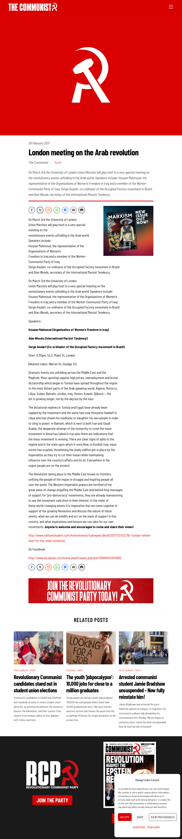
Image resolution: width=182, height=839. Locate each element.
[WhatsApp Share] (56, 210)
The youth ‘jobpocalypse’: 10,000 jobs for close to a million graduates (90, 683)
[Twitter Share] (40, 210)
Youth (57, 162)
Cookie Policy (139, 826)
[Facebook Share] (31, 210)
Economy (71, 670)
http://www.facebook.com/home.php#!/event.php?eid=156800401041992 (74, 558)
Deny (140, 817)
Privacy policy (153, 826)
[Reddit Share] (48, 210)
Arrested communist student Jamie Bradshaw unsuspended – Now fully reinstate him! (142, 687)
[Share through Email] (73, 210)
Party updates (21, 670)
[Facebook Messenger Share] (65, 210)
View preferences (163, 817)
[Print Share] (81, 210)
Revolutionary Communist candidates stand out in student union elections (38, 683)
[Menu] (171, 6)
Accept (125, 817)
